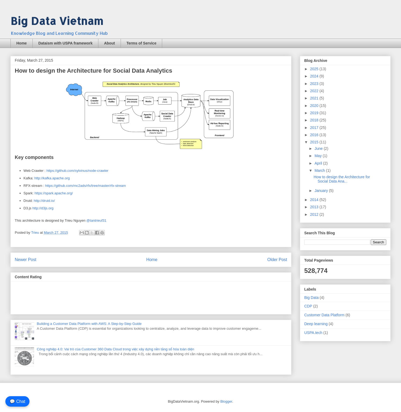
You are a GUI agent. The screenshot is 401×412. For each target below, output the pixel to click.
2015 (315, 142)
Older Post (277, 259)
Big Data (311, 297)
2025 (315, 69)
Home (21, 43)
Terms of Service (142, 43)
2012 (315, 214)
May (318, 156)
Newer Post (25, 259)
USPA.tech (313, 333)
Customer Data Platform (324, 315)
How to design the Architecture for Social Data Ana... (342, 179)
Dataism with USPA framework (65, 43)
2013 (315, 207)
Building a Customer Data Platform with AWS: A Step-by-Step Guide (89, 324)
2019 (315, 113)
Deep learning (316, 324)
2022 (315, 91)
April (318, 163)
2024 (315, 76)
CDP (308, 306)
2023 (315, 83)
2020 (315, 105)
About (109, 43)
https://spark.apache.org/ (54, 193)
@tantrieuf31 (96, 220)
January (321, 190)
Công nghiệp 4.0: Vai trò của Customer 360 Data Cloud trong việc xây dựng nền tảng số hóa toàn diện (115, 349)
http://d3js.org (43, 208)
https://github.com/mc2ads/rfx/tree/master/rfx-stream (85, 186)
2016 (315, 135)
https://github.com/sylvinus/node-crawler (77, 171)
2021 (315, 98)
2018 (315, 120)
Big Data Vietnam (56, 21)
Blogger (226, 401)
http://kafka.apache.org (52, 178)
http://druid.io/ (44, 201)
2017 (315, 127)
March (320, 170)
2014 (315, 200)
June (319, 148)
